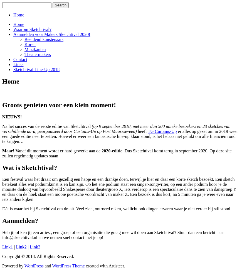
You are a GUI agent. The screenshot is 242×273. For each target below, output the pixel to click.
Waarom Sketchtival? (32, 29)
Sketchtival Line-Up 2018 (36, 69)
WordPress (34, 266)
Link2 (21, 247)
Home (18, 15)
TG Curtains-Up (162, 131)
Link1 (7, 247)
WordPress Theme (68, 266)
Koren (30, 44)
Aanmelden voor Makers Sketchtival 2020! (51, 34)
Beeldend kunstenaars (43, 39)
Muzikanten (35, 49)
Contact (20, 59)
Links (18, 64)
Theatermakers (37, 54)
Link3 (35, 247)
